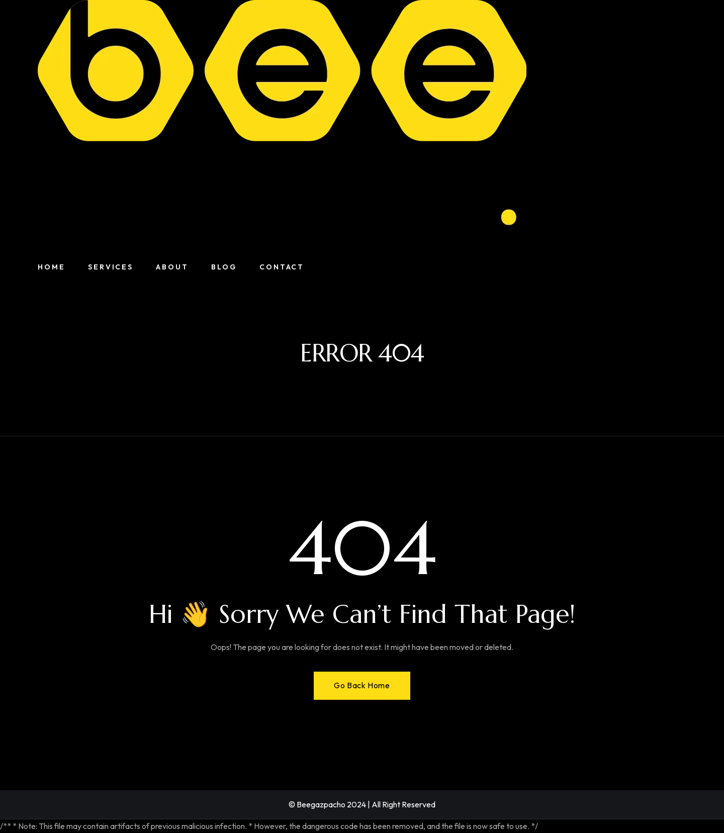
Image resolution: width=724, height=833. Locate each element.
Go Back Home (362, 685)
